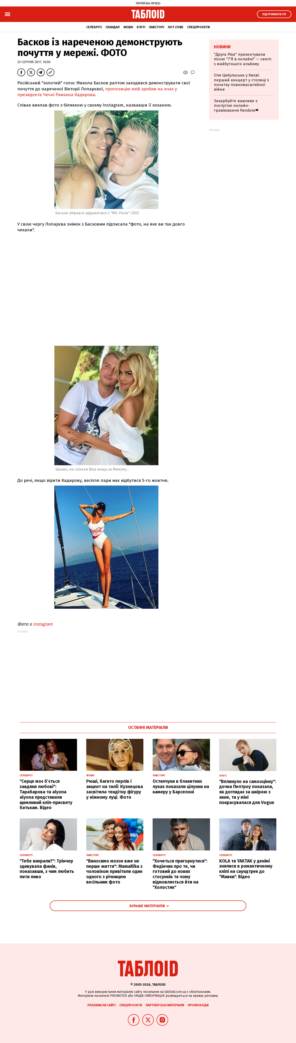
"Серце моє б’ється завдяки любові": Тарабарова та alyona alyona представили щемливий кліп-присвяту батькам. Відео (46, 794)
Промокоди (198, 1005)
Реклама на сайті (101, 1005)
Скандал (112, 27)
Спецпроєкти (198, 27)
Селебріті (94, 27)
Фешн (128, 27)
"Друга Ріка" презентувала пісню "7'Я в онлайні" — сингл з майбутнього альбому (242, 59)
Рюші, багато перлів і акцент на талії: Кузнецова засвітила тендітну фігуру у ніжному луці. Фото (114, 789)
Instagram (42, 624)
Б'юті (141, 27)
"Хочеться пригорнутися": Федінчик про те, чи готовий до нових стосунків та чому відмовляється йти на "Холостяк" (180, 874)
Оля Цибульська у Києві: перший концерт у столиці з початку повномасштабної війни (241, 82)
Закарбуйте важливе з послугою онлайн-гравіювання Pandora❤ (236, 105)
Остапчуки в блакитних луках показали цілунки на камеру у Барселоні (181, 787)
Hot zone (175, 27)
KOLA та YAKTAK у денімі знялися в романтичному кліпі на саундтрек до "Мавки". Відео (245, 868)
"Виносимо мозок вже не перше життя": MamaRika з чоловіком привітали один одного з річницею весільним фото (114, 871)
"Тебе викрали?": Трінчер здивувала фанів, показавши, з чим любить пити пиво (47, 868)
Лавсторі (156, 27)
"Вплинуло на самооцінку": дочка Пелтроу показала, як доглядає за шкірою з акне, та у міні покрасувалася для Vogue (247, 792)
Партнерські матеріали (165, 1005)
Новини (222, 46)
